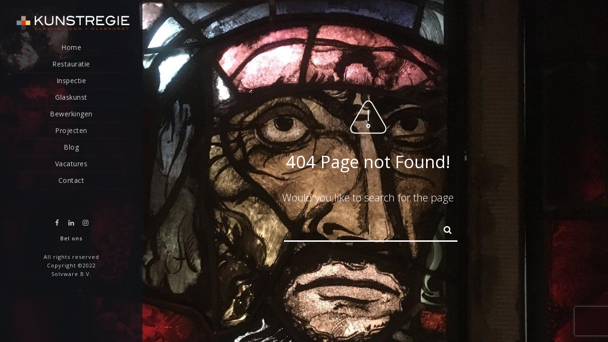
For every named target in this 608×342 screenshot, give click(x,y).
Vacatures (71, 163)
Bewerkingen (71, 113)
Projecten (71, 130)
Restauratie (71, 63)
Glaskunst (71, 97)
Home (71, 47)
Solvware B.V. (71, 273)
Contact (71, 180)
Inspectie (71, 80)
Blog (71, 147)
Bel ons (71, 238)
